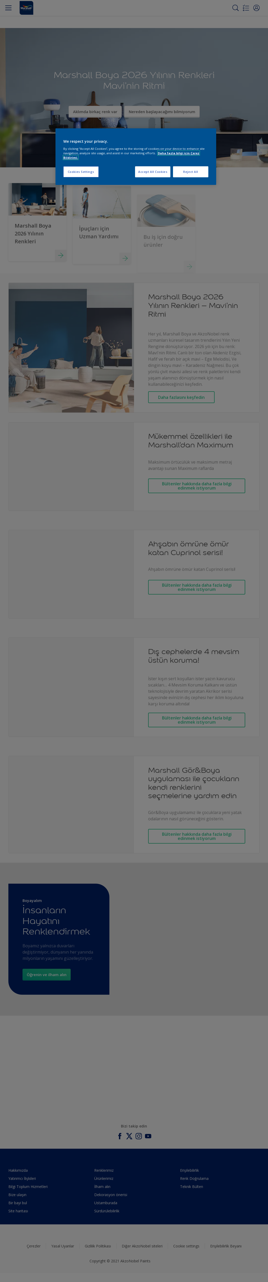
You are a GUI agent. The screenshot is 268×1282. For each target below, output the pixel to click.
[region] (135, 156)
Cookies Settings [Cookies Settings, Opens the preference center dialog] (81, 172)
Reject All (190, 172)
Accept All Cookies (152, 172)
